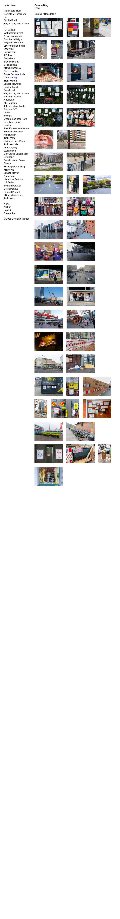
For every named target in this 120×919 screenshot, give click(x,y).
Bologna (8, 115)
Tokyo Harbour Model (15, 106)
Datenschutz (10, 213)
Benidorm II (10, 90)
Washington (10, 151)
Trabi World (10, 138)
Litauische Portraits (13, 179)
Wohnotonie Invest (13, 33)
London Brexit (11, 87)
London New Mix (12, 84)
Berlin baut (9, 58)
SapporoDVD (10, 109)
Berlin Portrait (11, 189)
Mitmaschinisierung (13, 195)
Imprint (7, 210)
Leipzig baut (10, 52)
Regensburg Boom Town (16, 93)
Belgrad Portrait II (13, 185)
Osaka (7, 112)
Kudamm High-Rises (14, 141)
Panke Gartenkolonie (14, 74)
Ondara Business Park (15, 119)
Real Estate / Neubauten (16, 128)
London (7, 125)
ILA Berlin (9, 182)
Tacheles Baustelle (13, 131)
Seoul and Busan (12, 122)
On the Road (10, 20)
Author (7, 207)
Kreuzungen (10, 135)
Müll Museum (10, 103)
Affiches (8, 55)
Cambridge (9, 176)
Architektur (9, 198)
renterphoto (10, 5)
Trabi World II (10, 81)
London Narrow (11, 173)
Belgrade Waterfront (14, 42)
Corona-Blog (10, 77)
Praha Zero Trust (12, 11)
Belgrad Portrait (12, 192)
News (7, 204)
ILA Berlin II (10, 30)
